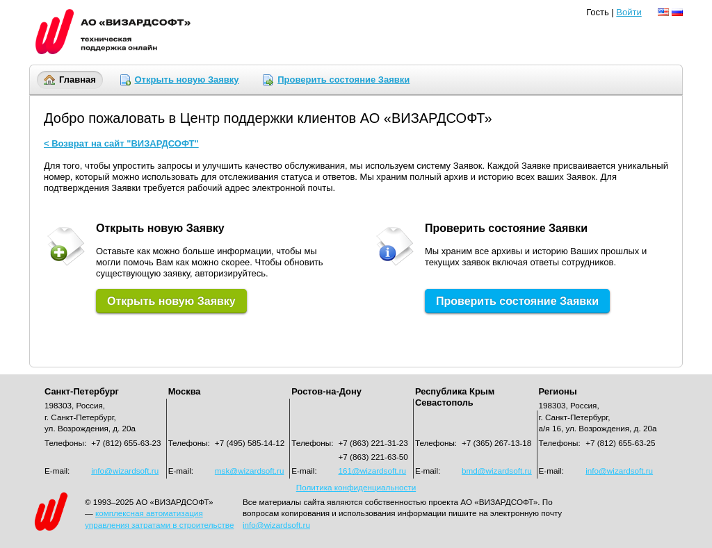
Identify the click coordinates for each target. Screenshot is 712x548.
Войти (628, 12)
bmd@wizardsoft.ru (497, 470)
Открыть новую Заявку (187, 79)
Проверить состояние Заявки (343, 79)
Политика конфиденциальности (356, 487)
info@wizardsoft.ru (619, 470)
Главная (77, 79)
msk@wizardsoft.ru (249, 470)
